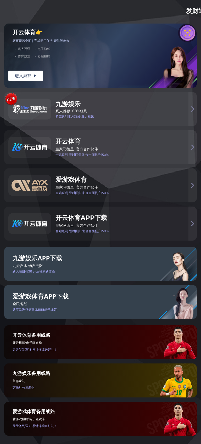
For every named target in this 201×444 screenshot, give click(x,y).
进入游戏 (26, 75)
